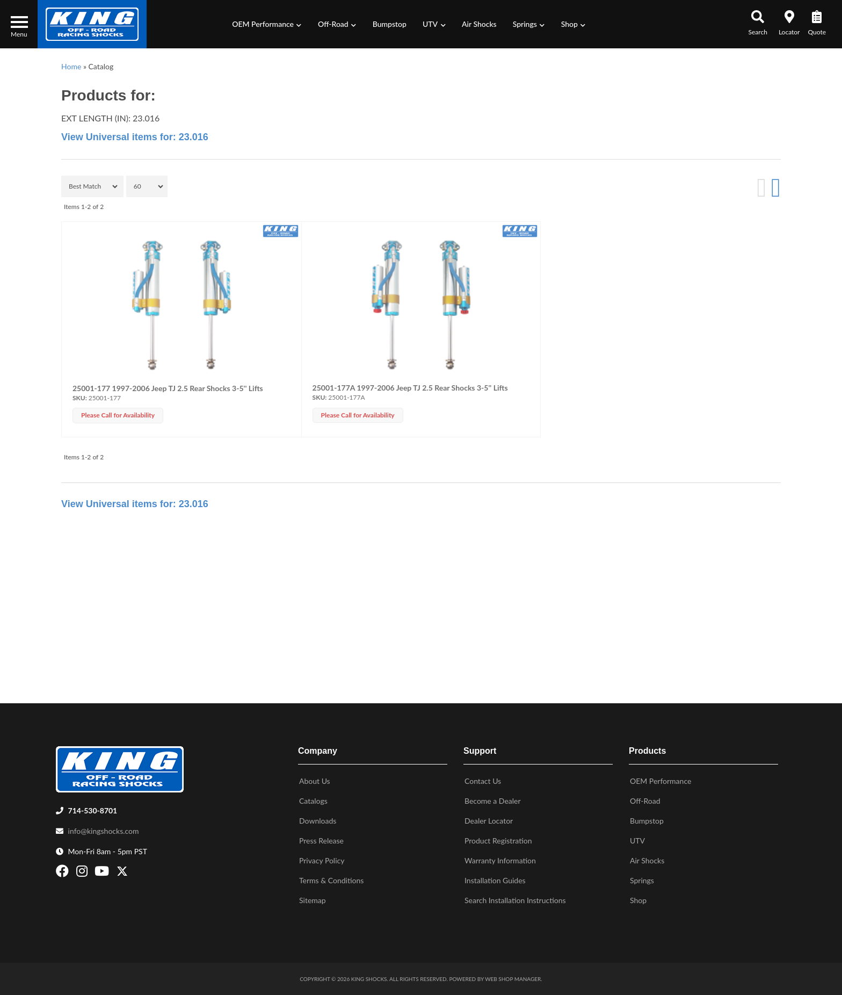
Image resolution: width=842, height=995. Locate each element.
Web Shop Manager (513, 979)
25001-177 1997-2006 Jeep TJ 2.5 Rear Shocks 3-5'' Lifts (167, 388)
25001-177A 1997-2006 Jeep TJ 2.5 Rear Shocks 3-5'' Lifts (410, 387)
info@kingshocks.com (103, 830)
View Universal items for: (134, 137)
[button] (267, 24)
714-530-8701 (93, 810)
